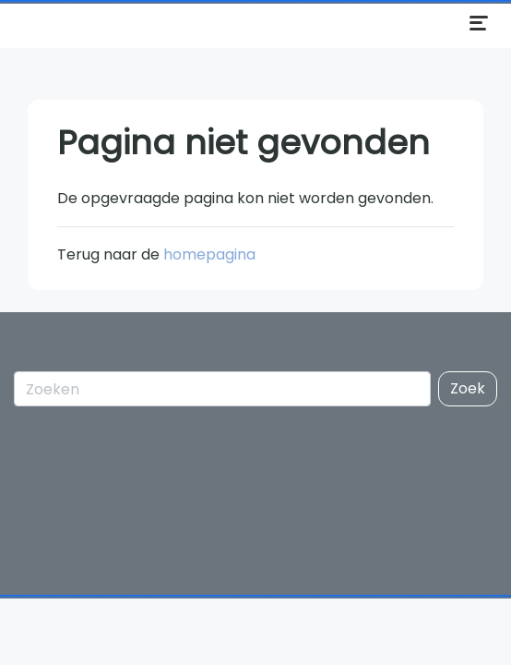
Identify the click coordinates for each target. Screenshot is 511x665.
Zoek (467, 388)
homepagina (209, 254)
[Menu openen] (478, 23)
